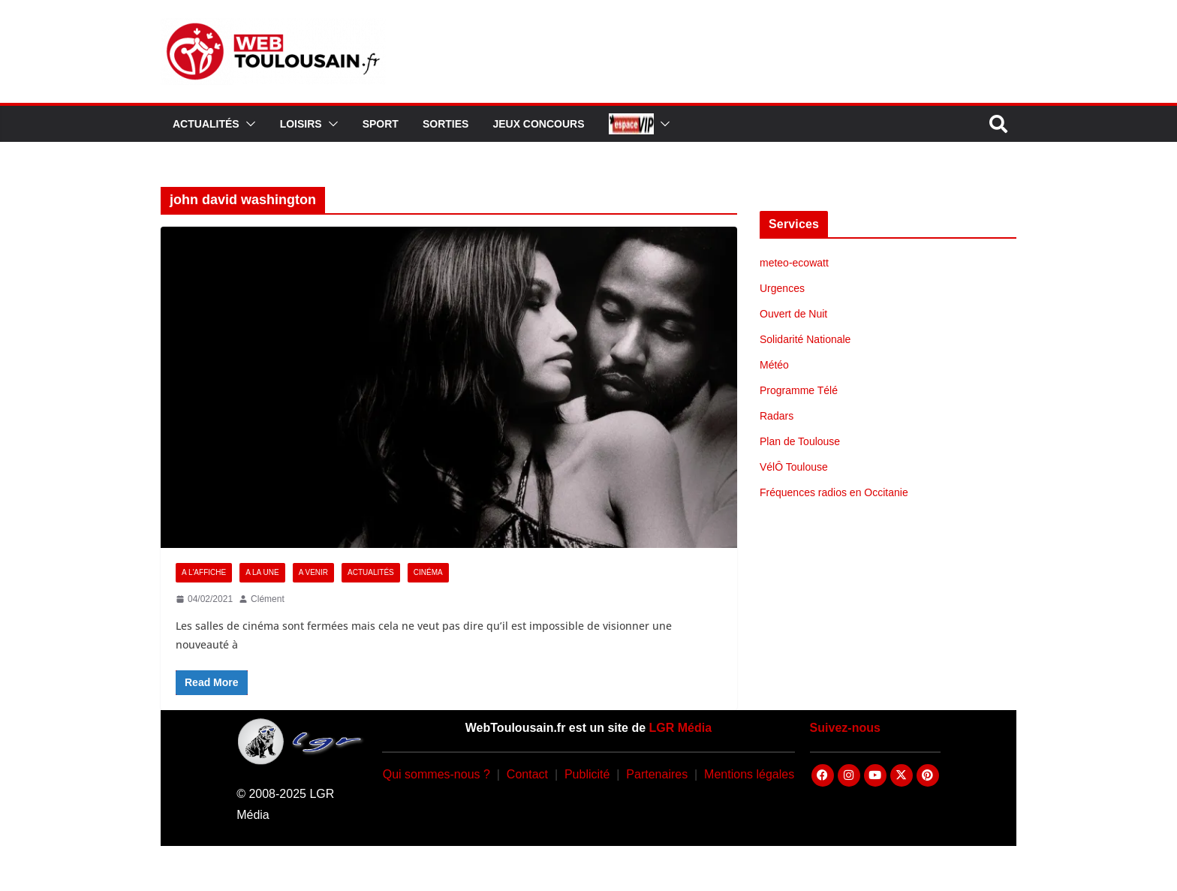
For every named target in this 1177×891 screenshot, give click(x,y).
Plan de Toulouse (800, 441)
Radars (776, 416)
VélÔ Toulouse (794, 467)
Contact (527, 774)
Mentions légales (749, 774)
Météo (774, 365)
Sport (381, 124)
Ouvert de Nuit (793, 314)
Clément (267, 599)
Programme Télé (799, 390)
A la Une (261, 572)
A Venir (313, 572)
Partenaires (657, 774)
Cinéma (428, 572)
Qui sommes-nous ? (436, 774)
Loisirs (301, 124)
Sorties (445, 124)
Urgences (782, 288)
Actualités (206, 124)
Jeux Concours (538, 124)
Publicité (587, 774)
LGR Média (680, 727)
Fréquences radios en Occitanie (834, 492)
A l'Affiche (204, 572)
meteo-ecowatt (794, 263)
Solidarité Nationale (805, 339)
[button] (247, 123)
